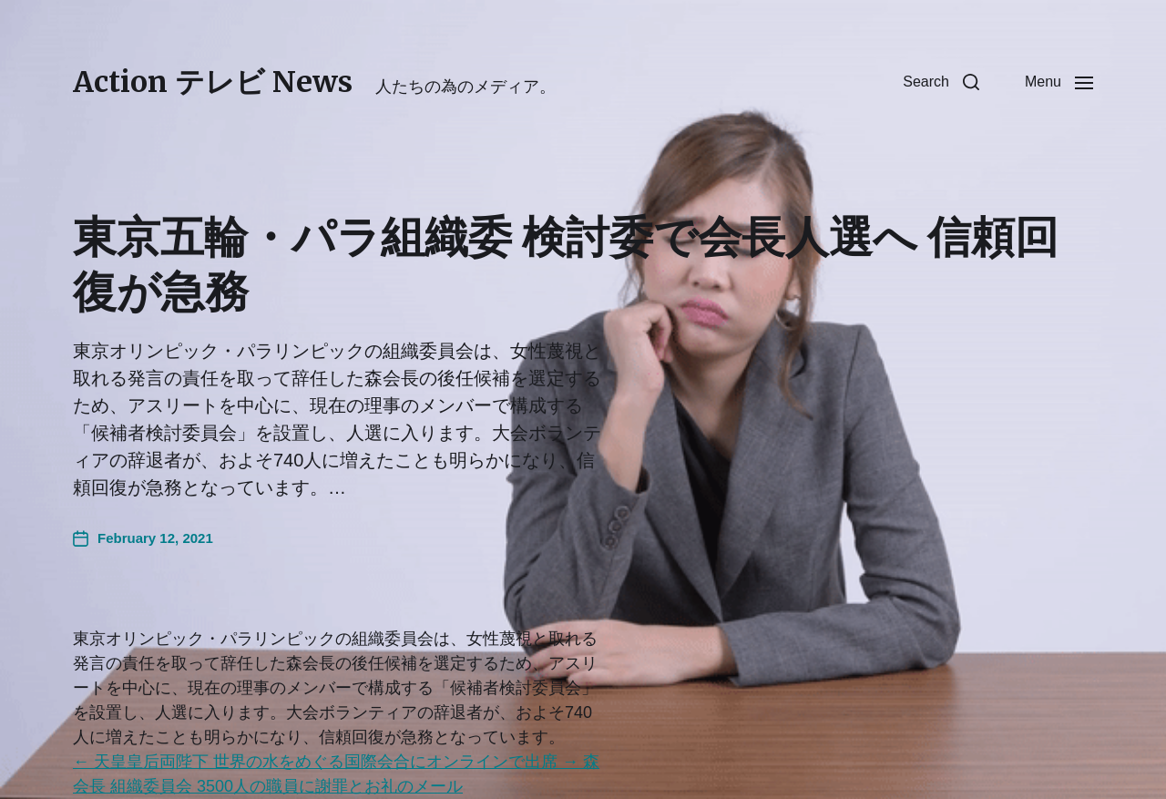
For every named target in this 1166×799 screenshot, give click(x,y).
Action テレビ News (213, 82)
